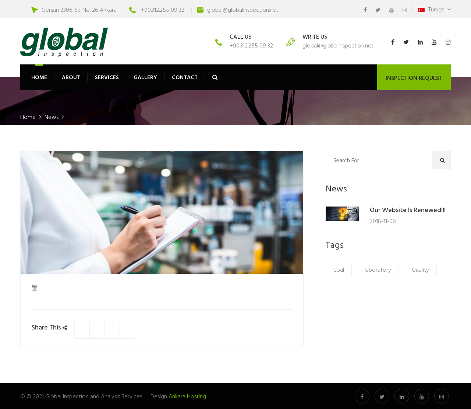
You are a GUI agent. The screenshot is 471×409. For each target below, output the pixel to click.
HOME (39, 77)
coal (338, 269)
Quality (420, 269)
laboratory (378, 269)
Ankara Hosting (187, 396)
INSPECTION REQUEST (414, 77)
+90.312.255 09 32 (162, 9)
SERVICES (107, 77)
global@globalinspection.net (242, 9)
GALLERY (145, 77)
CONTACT (185, 77)
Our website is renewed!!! (408, 210)
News (52, 116)
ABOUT (71, 77)
